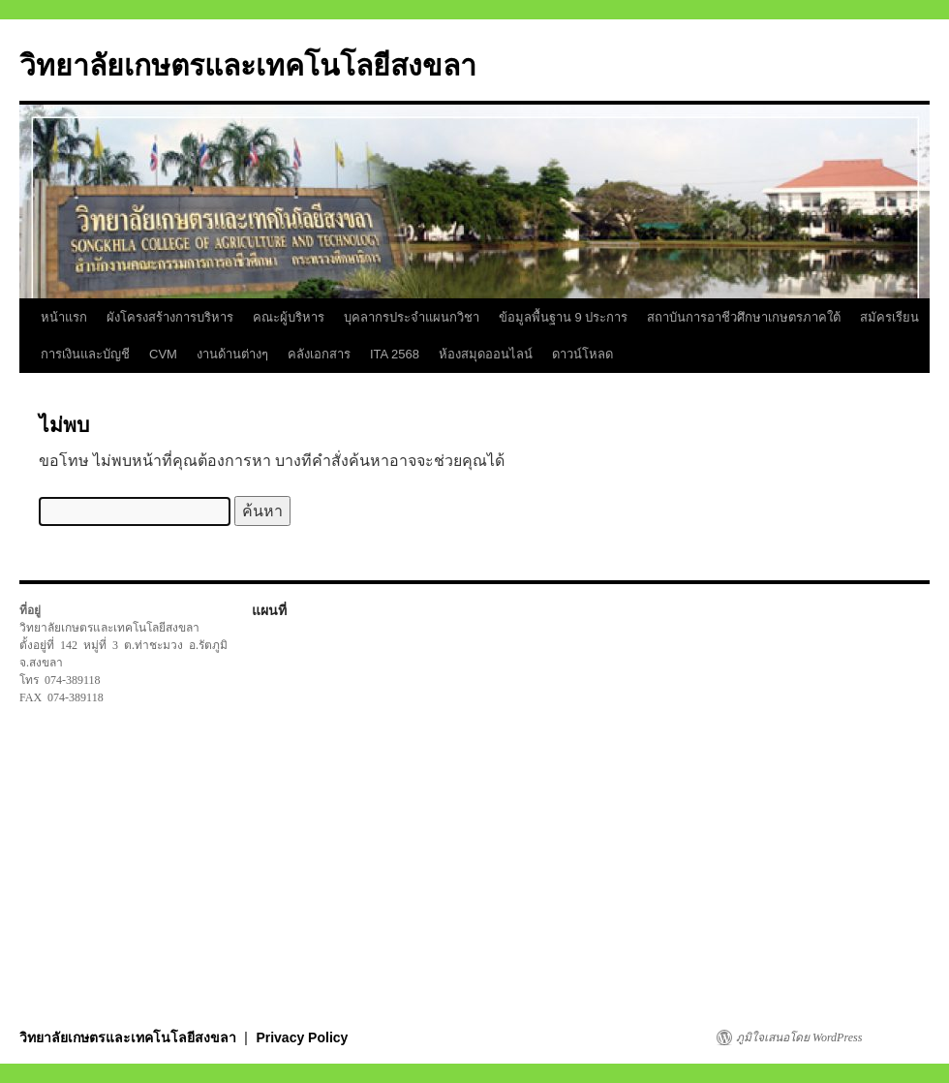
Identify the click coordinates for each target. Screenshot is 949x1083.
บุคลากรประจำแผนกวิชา (411, 317)
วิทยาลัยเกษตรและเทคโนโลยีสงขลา (247, 65)
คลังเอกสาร (319, 354)
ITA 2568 (394, 354)
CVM (163, 354)
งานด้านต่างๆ (232, 354)
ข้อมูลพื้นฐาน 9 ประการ (563, 317)
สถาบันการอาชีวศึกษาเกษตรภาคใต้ (744, 317)
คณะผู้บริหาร (288, 317)
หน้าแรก (64, 317)
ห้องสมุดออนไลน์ (486, 354)
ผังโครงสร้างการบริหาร (170, 317)
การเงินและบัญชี (85, 354)
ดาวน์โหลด (582, 354)
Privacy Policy (302, 1037)
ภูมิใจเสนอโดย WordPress (799, 1037)
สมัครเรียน (889, 317)
